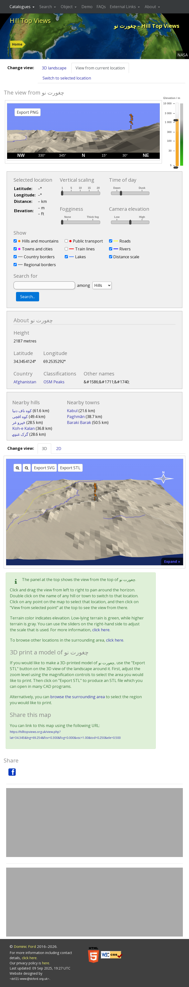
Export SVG (44, 467)
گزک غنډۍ (20, 434)
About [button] (151, 6)
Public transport (88, 241)
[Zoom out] (27, 468)
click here (101, 629)
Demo (87, 6)
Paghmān (76, 416)
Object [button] (67, 6)
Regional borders (40, 264)
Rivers (125, 249)
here (45, 963)
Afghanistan (25, 382)
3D (44, 448)
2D (58, 448)
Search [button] (46, 6)
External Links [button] (123, 6)
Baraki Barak (79, 422)
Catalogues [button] (21, 6)
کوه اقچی (20, 416)
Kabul (72, 410)
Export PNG (27, 112)
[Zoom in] (18, 468)
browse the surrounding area (77, 696)
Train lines (85, 249)
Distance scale (126, 256)
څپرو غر (18, 422)
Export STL (70, 467)
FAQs (101, 6)
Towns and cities (37, 249)
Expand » (172, 561)
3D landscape (54, 68)
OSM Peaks (54, 382)
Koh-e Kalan (23, 428)
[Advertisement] (94, 822)
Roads (125, 241)
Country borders (39, 256)
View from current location (100, 68)
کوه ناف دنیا (22, 410)
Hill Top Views (30, 20)
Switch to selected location (67, 78)
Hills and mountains (40, 241)
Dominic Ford (25, 946)
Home (17, 44)
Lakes (80, 256)
